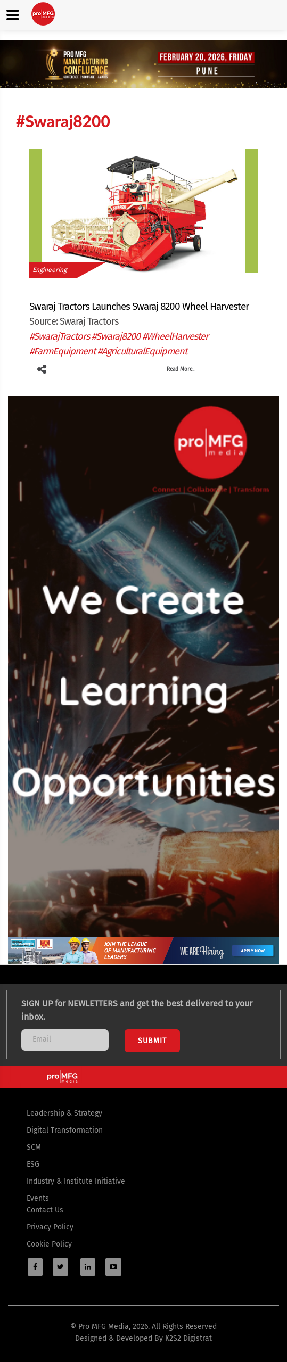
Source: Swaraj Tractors (73, 321)
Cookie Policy (49, 1244)
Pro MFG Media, (104, 1326)
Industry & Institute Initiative (76, 1181)
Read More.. (180, 369)
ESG (33, 1164)
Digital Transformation (65, 1130)
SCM (34, 1147)
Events (38, 1198)
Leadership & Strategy (64, 1113)
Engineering (49, 270)
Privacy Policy (50, 1227)
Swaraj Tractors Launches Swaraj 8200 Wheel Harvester (139, 306)
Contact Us (45, 1210)
